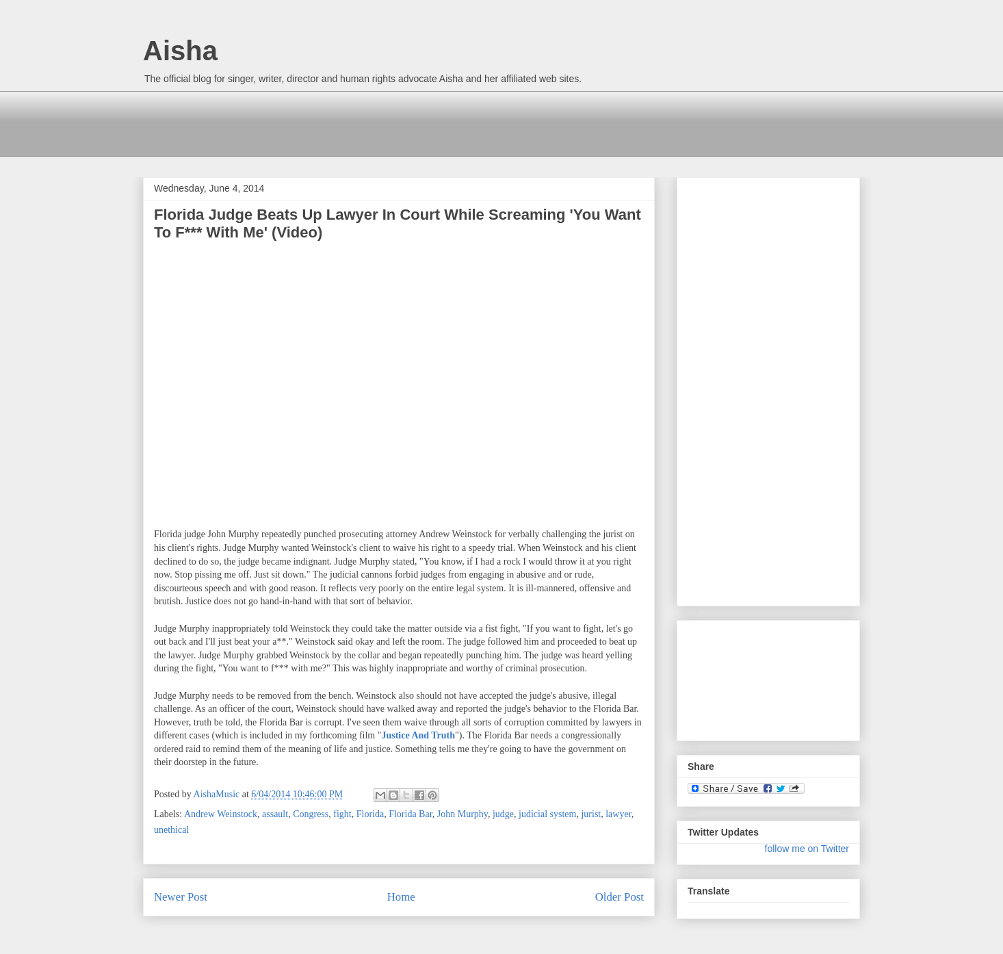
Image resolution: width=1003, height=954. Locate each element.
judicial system (547, 814)
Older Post (619, 896)
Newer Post (180, 896)
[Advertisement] (392, 122)
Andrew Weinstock (220, 814)
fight (342, 814)
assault (275, 814)
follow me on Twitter (807, 848)
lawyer (618, 814)
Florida (370, 814)
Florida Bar (410, 814)
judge (503, 814)
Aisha (180, 51)
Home (401, 896)
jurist (591, 814)
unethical (171, 830)
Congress (310, 814)
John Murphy (462, 814)
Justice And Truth (418, 735)
